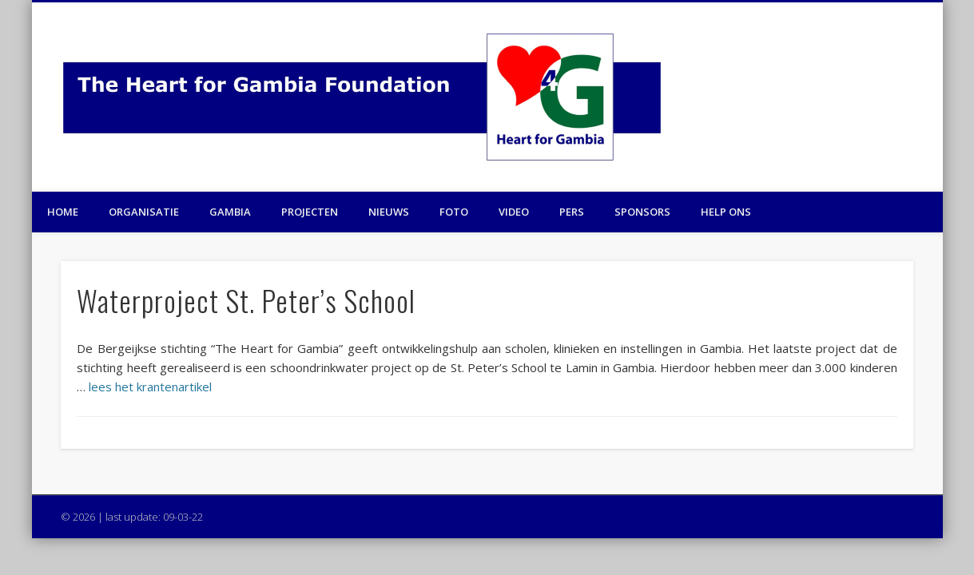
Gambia (230, 211)
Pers (571, 211)
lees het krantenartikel (150, 387)
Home (62, 211)
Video (514, 211)
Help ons (726, 211)
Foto (453, 211)
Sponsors (642, 211)
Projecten (309, 211)
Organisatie (144, 211)
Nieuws (388, 211)
